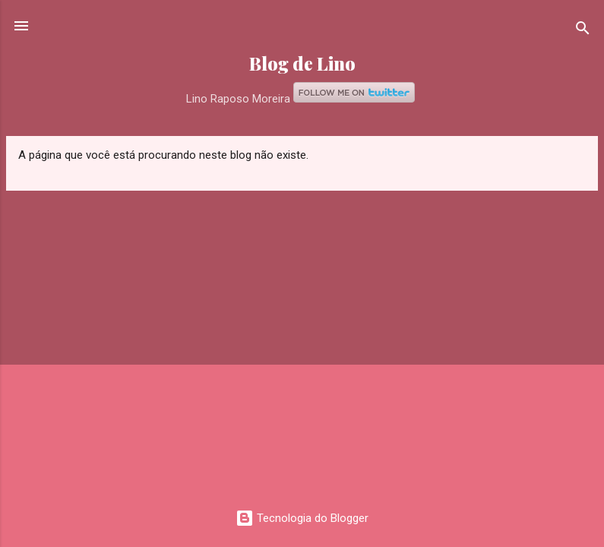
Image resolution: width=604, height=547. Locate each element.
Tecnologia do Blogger (302, 518)
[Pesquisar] (583, 31)
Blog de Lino (302, 63)
